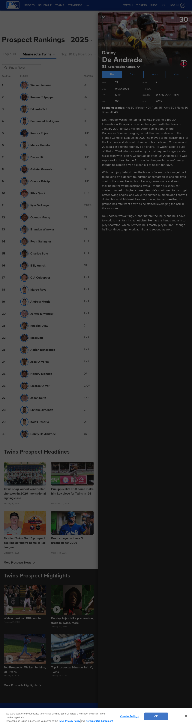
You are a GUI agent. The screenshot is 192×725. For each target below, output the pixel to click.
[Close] (186, 716)
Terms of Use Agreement (99, 721)
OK (156, 716)
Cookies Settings (129, 716)
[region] (96, 716)
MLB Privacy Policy (69, 721)
